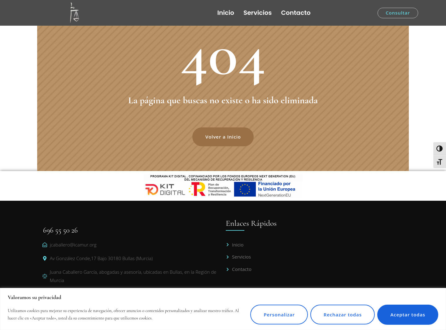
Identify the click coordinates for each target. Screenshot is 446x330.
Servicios (257, 12)
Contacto (296, 12)
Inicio (225, 12)
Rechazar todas (341, 314)
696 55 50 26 (60, 230)
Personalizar (277, 314)
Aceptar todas (407, 314)
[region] (223, 309)
